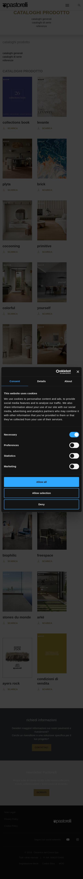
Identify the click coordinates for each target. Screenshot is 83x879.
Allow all (41, 481)
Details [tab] (41, 381)
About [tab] (68, 381)
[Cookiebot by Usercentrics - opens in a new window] (56, 372)
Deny (41, 504)
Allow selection (41, 493)
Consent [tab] (15, 381)
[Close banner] (78, 372)
